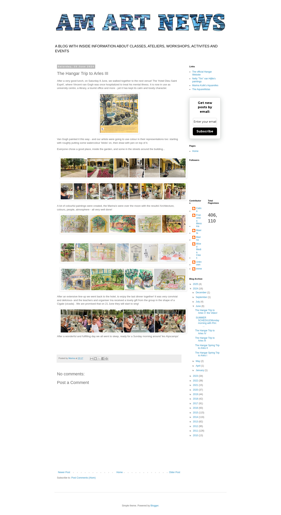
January (200, 370)
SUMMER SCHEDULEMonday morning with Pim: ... (207, 321)
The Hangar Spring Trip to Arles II (207, 346)
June (198, 306)
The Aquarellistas (201, 89)
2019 (196, 394)
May (198, 361)
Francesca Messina (199, 221)
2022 (196, 380)
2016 (196, 408)
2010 (196, 435)
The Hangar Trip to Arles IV (205, 332)
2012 (196, 426)
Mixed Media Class (198, 250)
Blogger (154, 505)
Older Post (174, 472)
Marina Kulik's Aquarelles (205, 85)
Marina (198, 238)
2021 (196, 385)
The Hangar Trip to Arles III (205, 339)
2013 (196, 421)
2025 (196, 284)
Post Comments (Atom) (83, 477)
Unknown (199, 263)
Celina (198, 209)
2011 (196, 430)
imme (199, 268)
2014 (196, 417)
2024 (196, 288)
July (198, 301)
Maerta (198, 231)
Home (119, 472)
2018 (196, 398)
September (202, 297)
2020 (196, 389)
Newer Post (64, 472)
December (201, 292)
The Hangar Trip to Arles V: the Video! (206, 311)
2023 (196, 376)
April (198, 365)
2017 (196, 403)
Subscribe (205, 131)
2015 (196, 412)
